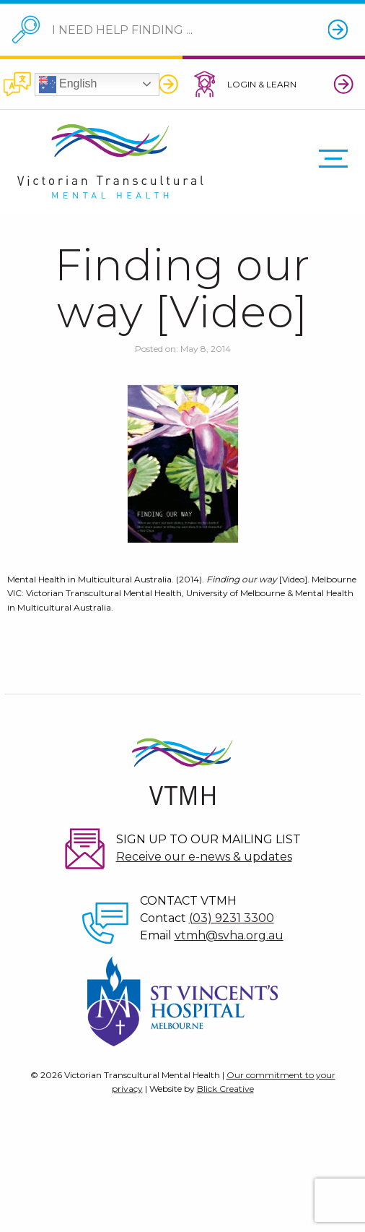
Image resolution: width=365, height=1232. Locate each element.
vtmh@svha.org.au (229, 935)
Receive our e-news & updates (204, 856)
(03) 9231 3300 (231, 918)
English (68, 84)
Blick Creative (225, 1088)
